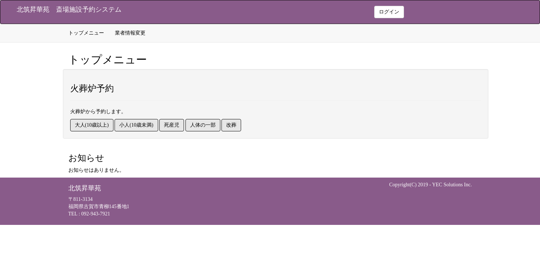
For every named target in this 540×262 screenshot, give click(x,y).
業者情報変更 (130, 33)
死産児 (171, 125)
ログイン (389, 12)
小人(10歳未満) (136, 125)
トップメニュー (86, 33)
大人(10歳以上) (92, 125)
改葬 (231, 125)
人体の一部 (203, 125)
